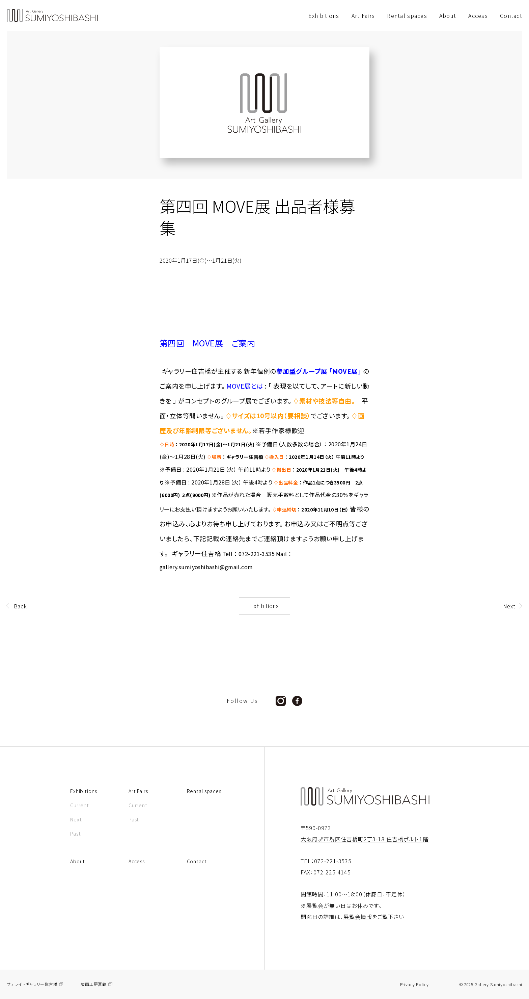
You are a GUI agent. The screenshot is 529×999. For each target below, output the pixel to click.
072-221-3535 (333, 861)
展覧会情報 (357, 917)
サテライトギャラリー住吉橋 (32, 984)
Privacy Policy (414, 984)
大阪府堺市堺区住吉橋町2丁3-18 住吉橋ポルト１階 (365, 839)
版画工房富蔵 (93, 984)
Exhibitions (264, 606)
